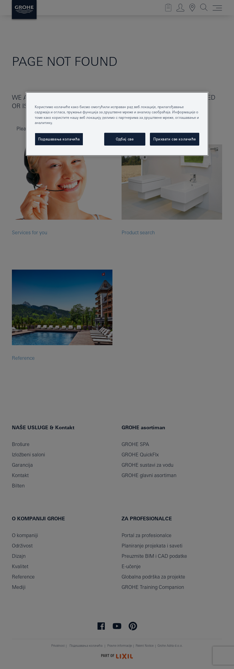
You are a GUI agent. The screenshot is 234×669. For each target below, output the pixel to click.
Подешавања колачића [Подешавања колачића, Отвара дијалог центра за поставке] (59, 139)
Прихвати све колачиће (174, 139)
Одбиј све (124, 139)
